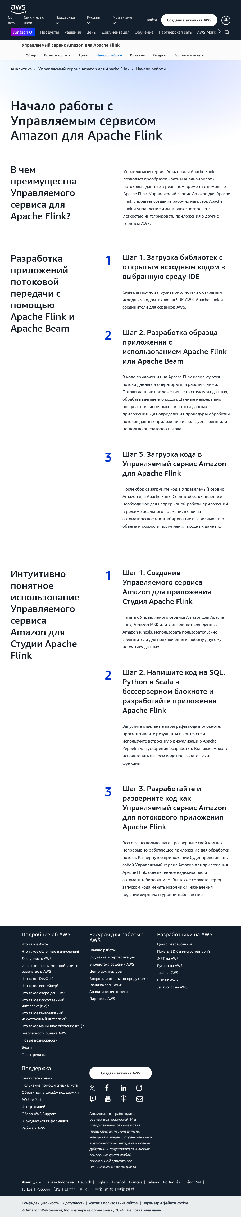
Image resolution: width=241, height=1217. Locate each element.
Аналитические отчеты (108, 991)
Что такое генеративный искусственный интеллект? (44, 1016)
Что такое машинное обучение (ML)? (53, 1026)
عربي (37, 1182)
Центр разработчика (174, 944)
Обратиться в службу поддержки (50, 1092)
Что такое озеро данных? (43, 992)
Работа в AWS (33, 1128)
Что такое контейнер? (40, 985)
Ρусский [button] (94, 20)
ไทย (57, 1189)
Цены (91, 32)
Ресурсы (159, 55)
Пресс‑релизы (34, 1054)
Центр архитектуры (105, 971)
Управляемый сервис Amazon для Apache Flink (71, 45)
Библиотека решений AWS (111, 964)
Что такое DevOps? (38, 978)
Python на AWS (170, 965)
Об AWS (11, 20)
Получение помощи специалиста (50, 1085)
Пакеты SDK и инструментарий (183, 951)
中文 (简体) (104, 1189)
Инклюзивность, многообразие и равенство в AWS (50, 968)
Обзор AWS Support (39, 1113)
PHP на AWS (167, 980)
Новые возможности (39, 1040)
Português (171, 1182)
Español (118, 1182)
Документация (115, 32)
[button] (189, 20)
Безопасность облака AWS (44, 1033)
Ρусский (43, 1189)
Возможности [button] (57, 55)
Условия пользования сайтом (113, 1203)
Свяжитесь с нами (34, 20)
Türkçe (27, 1189)
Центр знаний (33, 1106)
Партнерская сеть (175, 32)
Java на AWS (167, 972)
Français (135, 1182)
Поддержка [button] (66, 20)
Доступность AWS (37, 958)
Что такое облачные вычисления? (50, 951)
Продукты (49, 32)
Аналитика (21, 68)
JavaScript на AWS (172, 987)
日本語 (70, 1189)
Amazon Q (22, 32)
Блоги (27, 1047)
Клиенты (137, 55)
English (102, 1182)
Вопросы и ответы (189, 55)
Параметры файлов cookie (165, 1203)
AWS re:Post (32, 1099)
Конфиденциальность (40, 1203)
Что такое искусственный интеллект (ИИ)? (43, 1003)
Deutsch (84, 1182)
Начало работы (109, 55)
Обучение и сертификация (112, 957)
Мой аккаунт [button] (124, 20)
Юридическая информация (45, 1121)
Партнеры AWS (102, 998)
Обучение (144, 32)
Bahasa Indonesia (59, 1182)
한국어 (85, 1189)
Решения (72, 32)
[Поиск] (228, 33)
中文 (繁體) (126, 1189)
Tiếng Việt (192, 1182)
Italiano (153, 1182)
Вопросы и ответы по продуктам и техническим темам (118, 981)
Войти (152, 19)
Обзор (31, 55)
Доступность (73, 1203)
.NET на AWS (168, 958)
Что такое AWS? (35, 944)
